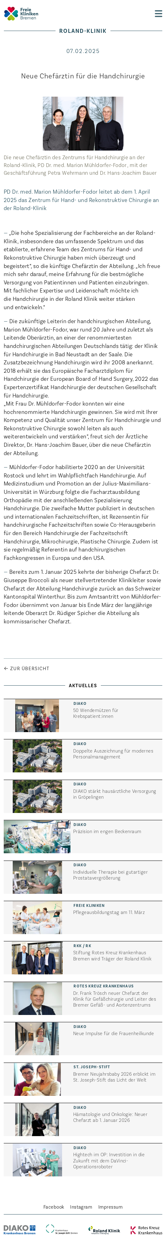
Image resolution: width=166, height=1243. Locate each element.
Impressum (110, 1207)
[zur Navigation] (158, 13)
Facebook (53, 1207)
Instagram (81, 1207)
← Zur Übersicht (26, 668)
